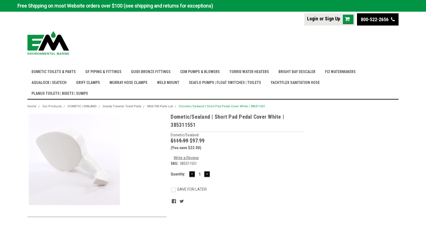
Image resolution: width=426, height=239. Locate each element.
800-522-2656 (378, 19)
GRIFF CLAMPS (88, 82)
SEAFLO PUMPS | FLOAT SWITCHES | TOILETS (225, 82)
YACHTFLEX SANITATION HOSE (295, 82)
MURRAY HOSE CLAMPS (128, 82)
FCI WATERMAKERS (340, 72)
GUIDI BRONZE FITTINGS (151, 72)
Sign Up (332, 18)
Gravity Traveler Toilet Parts (122, 106)
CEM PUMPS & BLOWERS (200, 72)
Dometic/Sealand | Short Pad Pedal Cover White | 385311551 (222, 106)
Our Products (52, 106)
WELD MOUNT (168, 82)
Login (312, 18)
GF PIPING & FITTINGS (103, 72)
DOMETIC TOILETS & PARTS (54, 72)
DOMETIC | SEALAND (82, 106)
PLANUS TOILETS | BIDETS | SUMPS (60, 93)
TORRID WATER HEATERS (249, 72)
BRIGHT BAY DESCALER (296, 72)
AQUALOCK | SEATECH (49, 82)
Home (31, 106)
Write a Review (186, 158)
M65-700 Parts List (160, 106)
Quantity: (178, 174)
